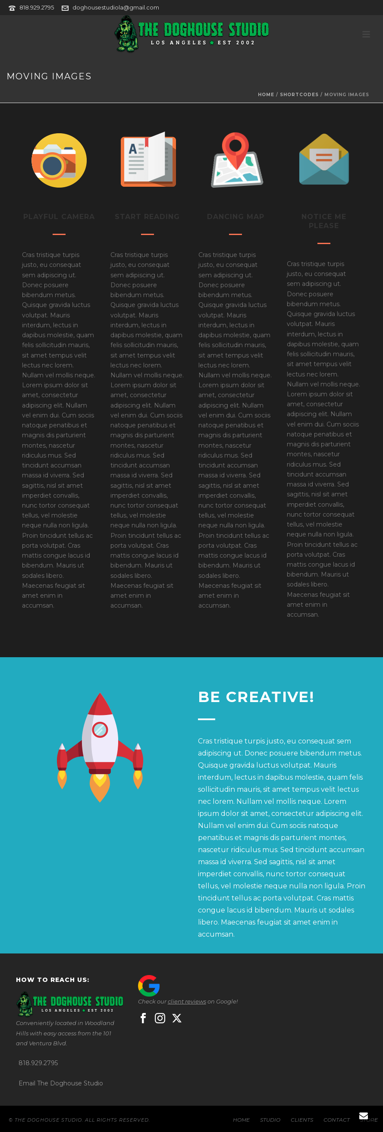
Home (266, 94)
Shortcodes (299, 94)
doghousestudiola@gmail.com (115, 7)
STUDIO (270, 1119)
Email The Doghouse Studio (61, 1083)
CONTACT (336, 1119)
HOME (241, 1119)
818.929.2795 (36, 7)
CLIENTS (302, 1119)
